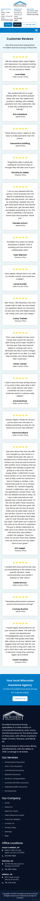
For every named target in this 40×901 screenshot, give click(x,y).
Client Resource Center (14, 815)
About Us (8, 807)
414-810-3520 (8, 20)
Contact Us (9, 823)
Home (7, 803)
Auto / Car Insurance (13, 766)
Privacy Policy (10, 827)
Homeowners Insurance (15, 762)
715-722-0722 (33, 15)
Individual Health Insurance (16, 787)
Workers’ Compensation (15, 778)
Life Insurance (10, 791)
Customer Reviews (12, 819)
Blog (6, 836)
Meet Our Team (11, 811)
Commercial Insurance (14, 770)
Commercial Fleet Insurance (17, 783)
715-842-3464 (11, 869)
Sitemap (8, 831)
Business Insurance (12, 774)
